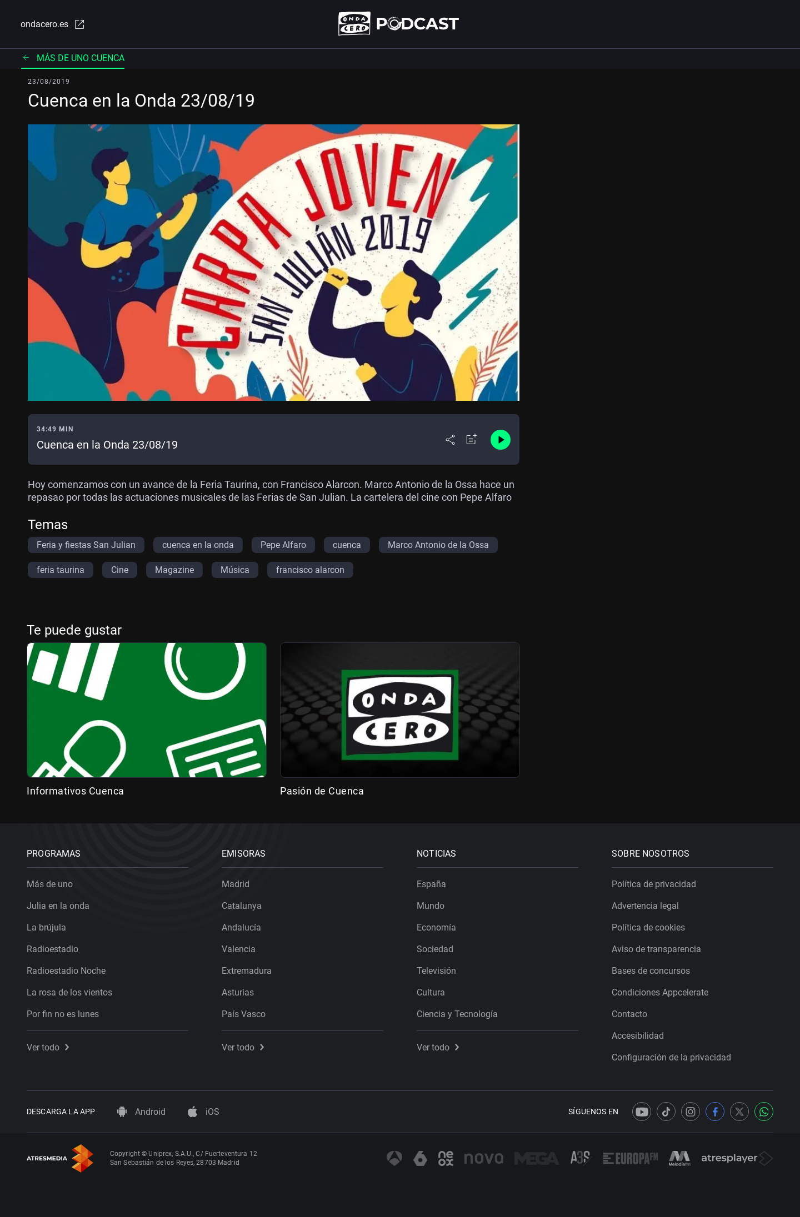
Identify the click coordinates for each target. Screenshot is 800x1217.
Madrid (235, 884)
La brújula (46, 927)
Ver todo (48, 1047)
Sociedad (435, 949)
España (431, 884)
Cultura (431, 992)
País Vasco (244, 1014)
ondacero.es (53, 24)
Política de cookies (648, 927)
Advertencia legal (645, 906)
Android (141, 1112)
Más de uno (50, 884)
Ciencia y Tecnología (457, 1014)
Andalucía (241, 927)
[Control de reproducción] (501, 440)
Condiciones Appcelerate (660, 992)
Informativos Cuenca (75, 791)
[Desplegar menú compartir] (450, 440)
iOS (203, 1112)
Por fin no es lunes (63, 1014)
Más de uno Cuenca (72, 58)
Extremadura (247, 970)
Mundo (430, 906)
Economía (436, 927)
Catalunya (242, 906)
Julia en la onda (58, 906)
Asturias (238, 992)
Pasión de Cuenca (322, 791)
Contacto (629, 1014)
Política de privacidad (654, 884)
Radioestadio (52, 949)
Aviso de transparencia (656, 949)
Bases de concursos (651, 970)
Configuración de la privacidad (671, 1057)
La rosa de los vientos (69, 992)
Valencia (239, 949)
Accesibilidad (638, 1035)
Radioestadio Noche (66, 970)
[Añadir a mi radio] (472, 440)
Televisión (436, 970)
